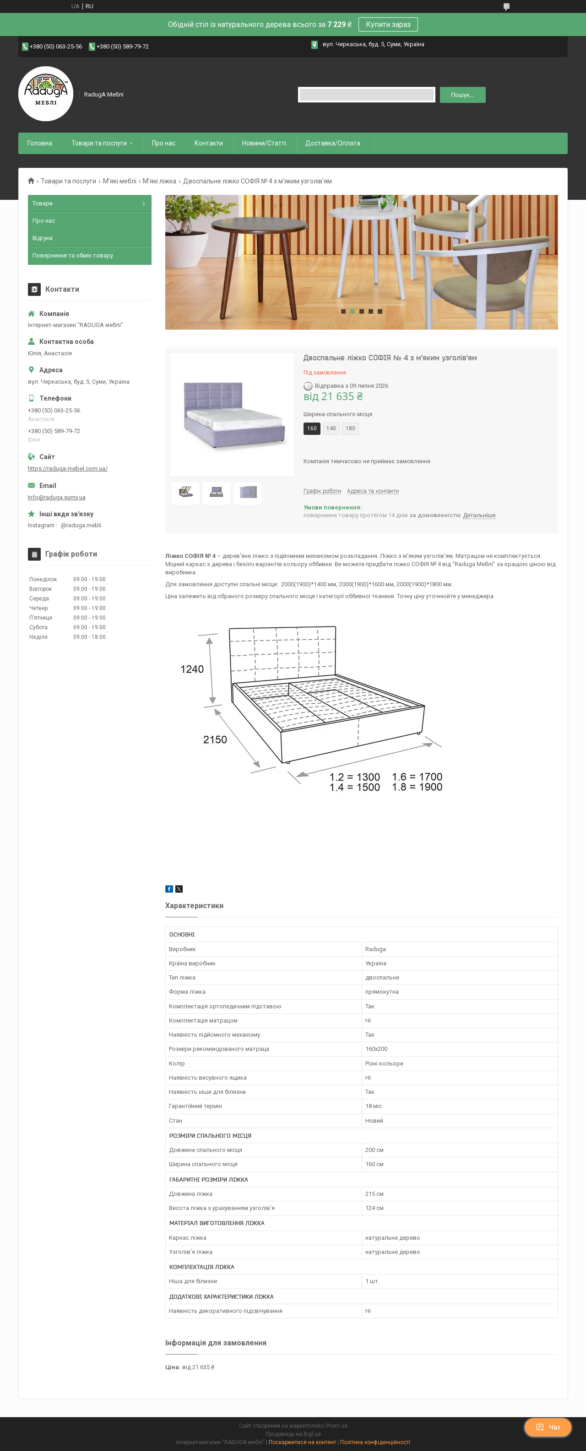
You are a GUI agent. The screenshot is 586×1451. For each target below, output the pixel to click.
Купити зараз (388, 24)
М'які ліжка (159, 181)
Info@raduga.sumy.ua (57, 497)
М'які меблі (119, 181)
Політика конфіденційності (375, 1442)
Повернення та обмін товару (73, 255)
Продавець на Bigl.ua (293, 1434)
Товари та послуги (99, 143)
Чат (548, 1427)
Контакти (209, 143)
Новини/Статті (264, 143)
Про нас (163, 143)
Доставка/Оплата (332, 143)
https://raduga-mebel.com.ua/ (68, 468)
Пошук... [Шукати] (462, 94)
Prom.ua (336, 1426)
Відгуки (43, 238)
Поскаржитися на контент (302, 1442)
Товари (43, 203)
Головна (39, 143)
